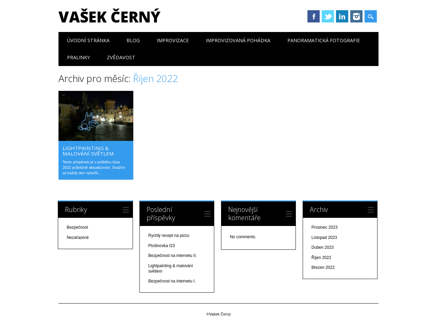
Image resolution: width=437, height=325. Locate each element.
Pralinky (78, 57)
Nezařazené (78, 237)
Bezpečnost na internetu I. (172, 281)
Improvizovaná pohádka (238, 40)
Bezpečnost (77, 227)
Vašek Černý (109, 16)
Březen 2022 (323, 267)
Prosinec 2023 (325, 227)
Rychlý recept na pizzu (168, 235)
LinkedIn (342, 16)
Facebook (313, 16)
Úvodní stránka (88, 40)
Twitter (328, 16)
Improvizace (173, 40)
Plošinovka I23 (161, 245)
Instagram (356, 16)
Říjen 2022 (321, 257)
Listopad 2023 (324, 237)
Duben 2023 (323, 247)
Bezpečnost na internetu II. (172, 255)
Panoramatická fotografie (323, 40)
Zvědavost (121, 57)
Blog (133, 40)
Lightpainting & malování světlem (88, 151)
